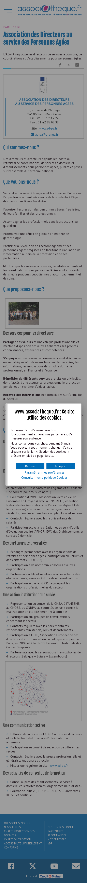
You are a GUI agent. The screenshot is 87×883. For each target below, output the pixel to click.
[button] (60, 466)
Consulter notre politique (44, 477)
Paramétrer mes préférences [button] (44, 472)
